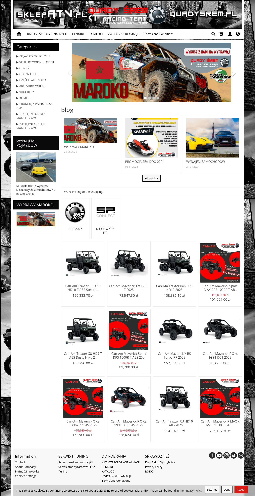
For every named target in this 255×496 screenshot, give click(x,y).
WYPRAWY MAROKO (79, 147)
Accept (241, 489)
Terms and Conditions (159, 34)
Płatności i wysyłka (27, 471)
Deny (227, 489)
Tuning (62, 471)
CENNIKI (78, 34)
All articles (151, 178)
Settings (212, 489)
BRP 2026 (75, 229)
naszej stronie (25, 194)
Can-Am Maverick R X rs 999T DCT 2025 (220, 355)
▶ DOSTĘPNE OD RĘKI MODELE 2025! (31, 116)
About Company (25, 467)
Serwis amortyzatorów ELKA (76, 467)
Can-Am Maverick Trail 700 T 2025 (128, 288)
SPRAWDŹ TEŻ (157, 456)
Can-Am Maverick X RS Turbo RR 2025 (174, 355)
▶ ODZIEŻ (22, 68)
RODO (149, 471)
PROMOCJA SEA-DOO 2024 (144, 162)
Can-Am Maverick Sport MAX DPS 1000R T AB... (220, 288)
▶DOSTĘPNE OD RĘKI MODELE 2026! (30, 126)
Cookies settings (25, 476)
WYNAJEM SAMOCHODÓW (205, 162)
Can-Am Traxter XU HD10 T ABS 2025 (174, 423)
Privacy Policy (193, 490)
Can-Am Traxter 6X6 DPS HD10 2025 (174, 288)
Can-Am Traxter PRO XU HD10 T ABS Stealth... (83, 288)
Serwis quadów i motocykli (75, 462)
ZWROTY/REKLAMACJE (123, 34)
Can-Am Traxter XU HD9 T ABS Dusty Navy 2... (83, 355)
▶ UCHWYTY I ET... (106, 231)
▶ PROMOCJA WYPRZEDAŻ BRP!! (34, 106)
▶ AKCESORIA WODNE (31, 86)
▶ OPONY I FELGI (27, 74)
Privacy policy (153, 467)
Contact (20, 462)
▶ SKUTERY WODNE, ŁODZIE (35, 62)
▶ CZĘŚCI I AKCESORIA (31, 80)
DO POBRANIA (114, 456)
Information (25, 456)
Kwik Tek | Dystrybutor (160, 462)
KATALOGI (96, 34)
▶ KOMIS (22, 98)
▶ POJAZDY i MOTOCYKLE (33, 56)
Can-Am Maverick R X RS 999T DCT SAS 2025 (128, 423)
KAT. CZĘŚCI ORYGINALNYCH (47, 34)
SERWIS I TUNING (73, 456)
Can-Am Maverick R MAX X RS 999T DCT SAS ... (220, 423)
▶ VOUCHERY (25, 92)
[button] (68, 72)
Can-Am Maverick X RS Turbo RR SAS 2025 (83, 423)
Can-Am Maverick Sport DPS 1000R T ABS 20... (128, 355)
